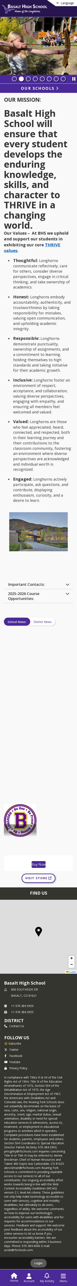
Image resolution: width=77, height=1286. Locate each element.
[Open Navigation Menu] (63, 1278)
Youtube (12, 1062)
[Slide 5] (42, 78)
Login (38, 1263)
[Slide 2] (21, 78)
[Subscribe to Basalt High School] (12, 1043)
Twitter (11, 1050)
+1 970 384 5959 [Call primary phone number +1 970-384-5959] (22, 1006)
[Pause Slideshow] (73, 77)
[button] (39, 932)
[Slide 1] (14, 78)
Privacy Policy (15, 1068)
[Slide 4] (35, 78)
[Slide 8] (63, 78)
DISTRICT (14, 1020)
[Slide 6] (49, 78)
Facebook (13, 1056)
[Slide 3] (28, 78)
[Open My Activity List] (47, 1278)
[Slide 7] (56, 78)
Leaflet (71, 972)
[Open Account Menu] (29, 1278)
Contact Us (14, 1026)
